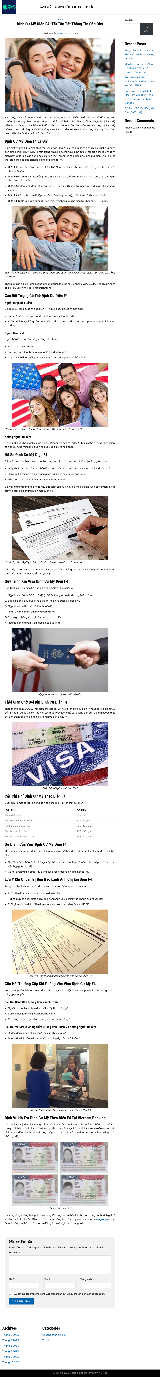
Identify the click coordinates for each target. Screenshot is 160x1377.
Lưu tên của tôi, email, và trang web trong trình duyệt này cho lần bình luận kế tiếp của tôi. (59, 1293)
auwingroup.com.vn (103, 1219)
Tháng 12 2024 (11, 1362)
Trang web (86, 1279)
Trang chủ (44, 6)
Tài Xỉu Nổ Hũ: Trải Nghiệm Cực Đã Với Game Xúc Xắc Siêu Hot (140, 81)
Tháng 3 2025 (10, 1345)
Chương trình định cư (68, 6)
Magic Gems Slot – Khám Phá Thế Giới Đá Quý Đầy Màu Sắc (139, 54)
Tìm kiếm (129, 20)
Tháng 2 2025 (10, 1351)
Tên (11, 1279)
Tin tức (89, 6)
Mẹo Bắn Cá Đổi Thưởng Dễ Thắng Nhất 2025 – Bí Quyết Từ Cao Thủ (139, 67)
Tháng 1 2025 (10, 1356)
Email (48, 1279)
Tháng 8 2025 (10, 1334)
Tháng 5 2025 (10, 1340)
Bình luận (14, 1252)
